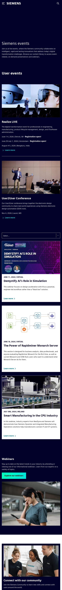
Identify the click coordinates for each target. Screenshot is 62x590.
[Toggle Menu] (3, 3)
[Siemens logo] (14, 3)
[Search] (58, 3)
